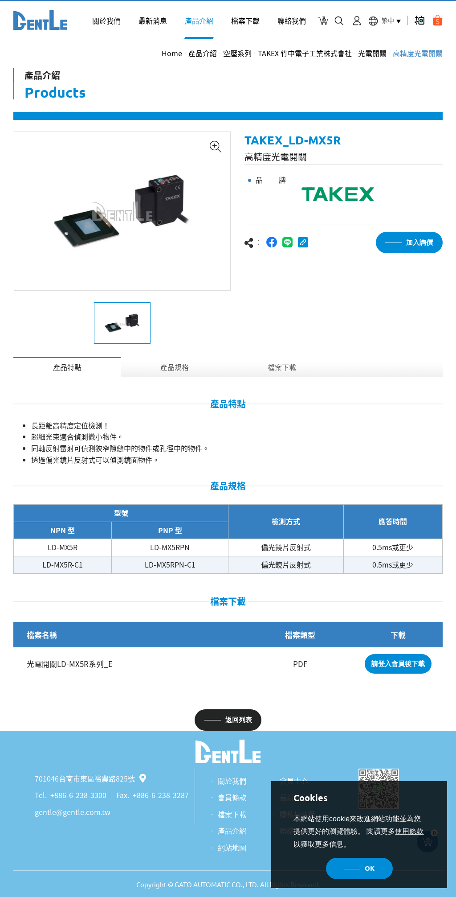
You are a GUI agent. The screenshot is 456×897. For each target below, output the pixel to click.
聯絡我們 (291, 20)
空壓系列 (237, 53)
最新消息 (152, 20)
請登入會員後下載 (398, 663)
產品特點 (67, 367)
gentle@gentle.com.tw (72, 811)
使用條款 (409, 831)
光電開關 (372, 53)
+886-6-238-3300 (78, 795)
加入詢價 (419, 242)
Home (172, 53)
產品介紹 (199, 20)
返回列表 (238, 720)
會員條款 (232, 797)
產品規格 (174, 367)
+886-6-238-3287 (161, 795)
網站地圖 (232, 847)
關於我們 (106, 20)
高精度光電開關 (418, 53)
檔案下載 (245, 20)
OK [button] (370, 868)
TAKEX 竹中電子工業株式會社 (305, 53)
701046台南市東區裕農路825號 (90, 778)
